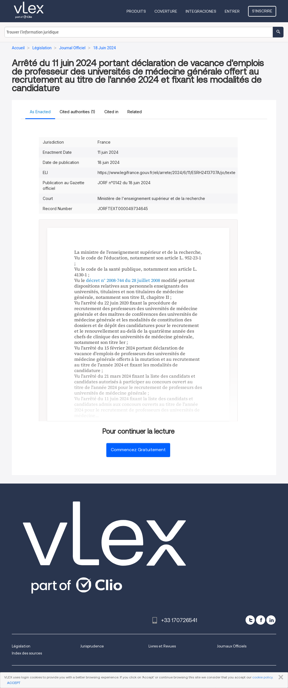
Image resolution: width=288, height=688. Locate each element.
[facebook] (260, 620)
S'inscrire (262, 11)
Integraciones (201, 11)
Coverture (165, 11)
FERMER (280, 677)
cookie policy (262, 677)
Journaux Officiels (231, 646)
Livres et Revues (162, 646)
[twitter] (250, 620)
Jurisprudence (92, 646)
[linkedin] (271, 620)
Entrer (232, 11)
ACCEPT (13, 683)
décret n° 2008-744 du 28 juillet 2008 (123, 280)
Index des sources (27, 653)
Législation (21, 646)
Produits (136, 11)
